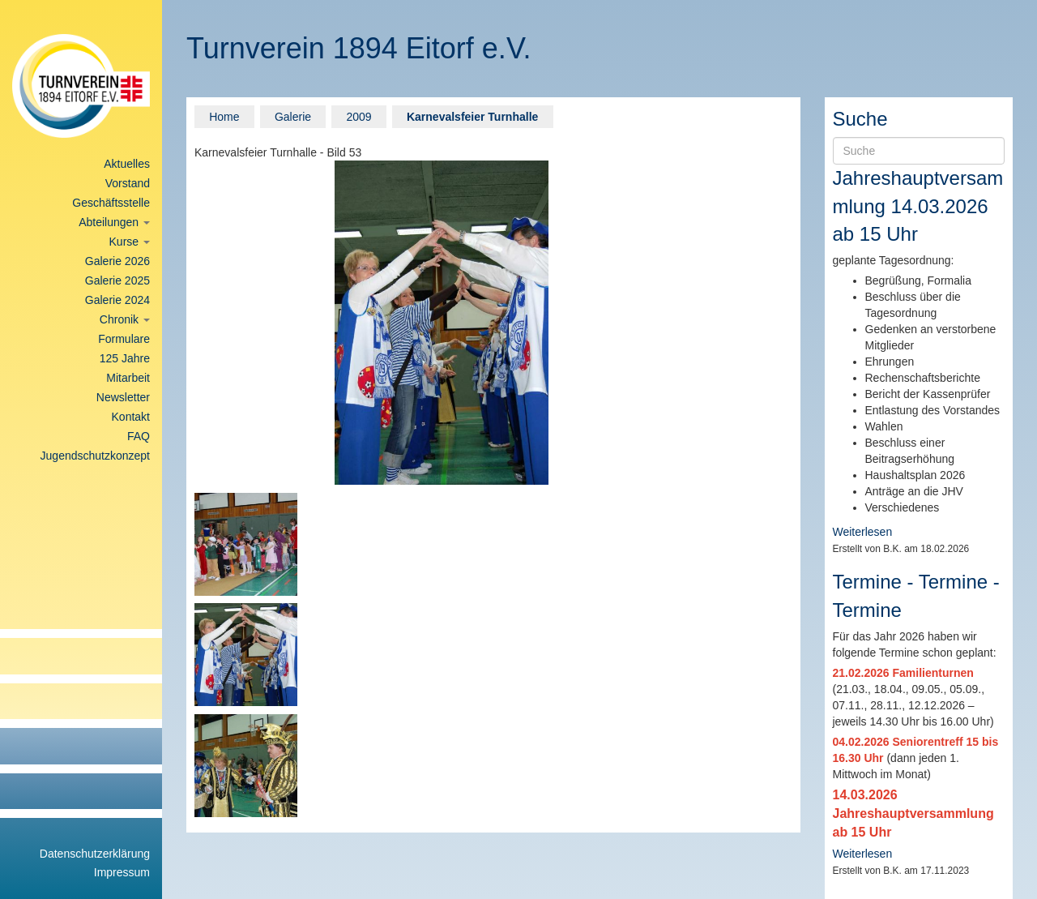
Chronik (125, 319)
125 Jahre (125, 358)
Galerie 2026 (117, 261)
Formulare (124, 338)
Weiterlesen (863, 531)
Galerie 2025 (117, 280)
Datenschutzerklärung (95, 853)
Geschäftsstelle (111, 202)
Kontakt (131, 416)
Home (224, 116)
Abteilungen (114, 222)
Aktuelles (127, 163)
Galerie (293, 116)
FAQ (138, 436)
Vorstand (127, 183)
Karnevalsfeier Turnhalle (472, 116)
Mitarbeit (128, 377)
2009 (358, 116)
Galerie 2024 (117, 299)
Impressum (122, 872)
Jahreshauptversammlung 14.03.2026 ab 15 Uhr (918, 206)
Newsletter (123, 397)
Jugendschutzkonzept (95, 455)
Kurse (129, 241)
